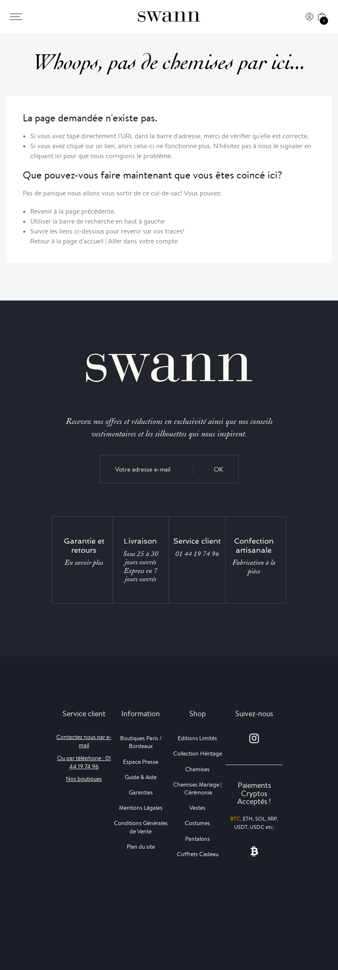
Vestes (197, 807)
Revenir (41, 211)
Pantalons (197, 838)
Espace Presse (140, 761)
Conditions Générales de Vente (141, 827)
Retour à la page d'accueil (67, 241)
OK (218, 469)
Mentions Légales (140, 807)
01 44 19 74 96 (197, 554)
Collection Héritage (197, 753)
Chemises (197, 769)
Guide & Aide (141, 777)
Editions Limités (197, 738)
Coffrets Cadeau (197, 854)
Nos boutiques (84, 778)
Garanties (141, 792)
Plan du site (141, 846)
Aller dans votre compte (143, 241)
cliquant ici (46, 156)
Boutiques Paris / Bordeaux (141, 742)
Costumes (197, 823)
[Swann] (169, 16)
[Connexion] (309, 16)
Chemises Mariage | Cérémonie (197, 788)
